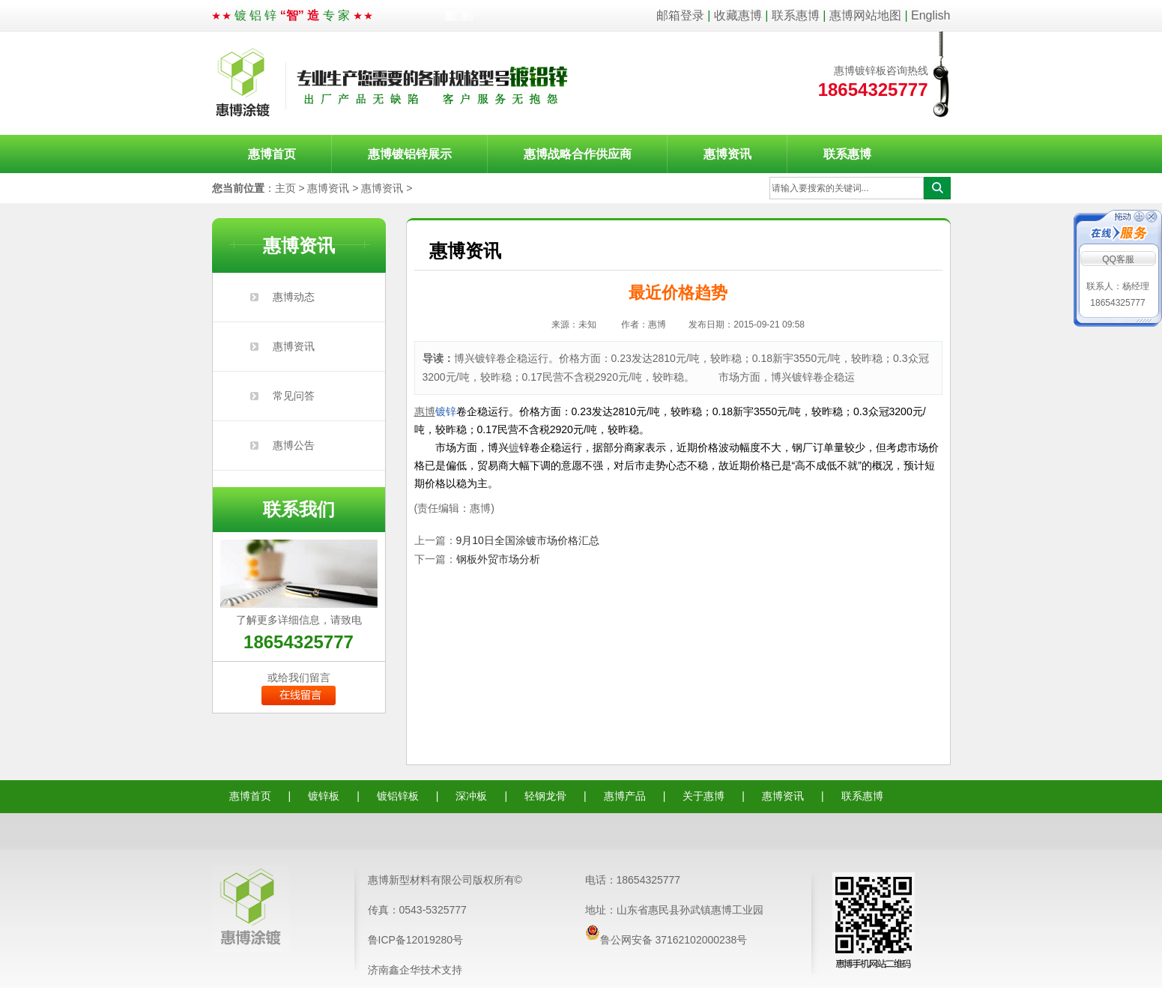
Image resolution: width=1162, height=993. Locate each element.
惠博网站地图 (865, 15)
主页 (285, 188)
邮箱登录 (680, 15)
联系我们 (299, 509)
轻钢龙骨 (545, 796)
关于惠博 (703, 796)
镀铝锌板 (398, 796)
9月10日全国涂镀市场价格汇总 (527, 540)
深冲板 (471, 796)
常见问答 (294, 396)
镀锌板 (323, 796)
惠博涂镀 (392, 83)
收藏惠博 (738, 15)
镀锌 (445, 411)
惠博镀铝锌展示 (410, 154)
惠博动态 (294, 297)
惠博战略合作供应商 (578, 154)
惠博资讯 (727, 154)
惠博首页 (272, 154)
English (930, 15)
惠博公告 (294, 445)
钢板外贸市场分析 (498, 559)
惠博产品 (625, 796)
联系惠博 (796, 15)
